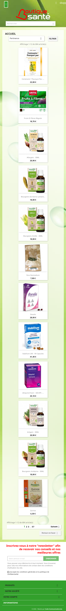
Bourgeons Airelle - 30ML (33, 236)
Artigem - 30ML (33, 432)
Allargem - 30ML (33, 157)
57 (33, 526)
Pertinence (26, 38)
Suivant (55, 526)
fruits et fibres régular (33, 118)
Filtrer (52, 38)
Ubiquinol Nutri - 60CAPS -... (33, 393)
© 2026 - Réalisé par (47, 609)
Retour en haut (50, 533)
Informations (10, 603)
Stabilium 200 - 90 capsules (33, 354)
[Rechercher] (31, 23)
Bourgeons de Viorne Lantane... (33, 197)
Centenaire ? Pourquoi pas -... (33, 79)
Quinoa (33, 510)
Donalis (33, 314)
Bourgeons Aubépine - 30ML (33, 471)
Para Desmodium (33, 275)
